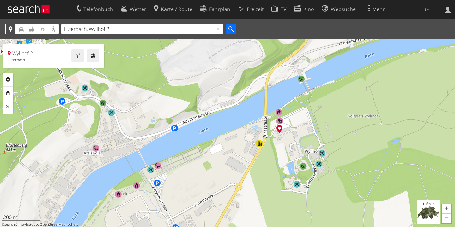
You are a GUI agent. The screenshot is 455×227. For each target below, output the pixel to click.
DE (425, 9)
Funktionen (8, 107)
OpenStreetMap (53, 224)
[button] (446, 209)
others (73, 224)
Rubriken (8, 79)
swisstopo (29, 224)
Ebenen (8, 93)
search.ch (12, 224)
